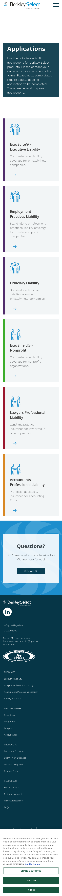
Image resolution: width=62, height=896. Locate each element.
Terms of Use (30, 829)
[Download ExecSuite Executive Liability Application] (28, 175)
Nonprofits (9, 721)
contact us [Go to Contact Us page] (31, 571)
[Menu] (56, 5)
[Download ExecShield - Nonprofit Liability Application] (28, 376)
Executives (9, 715)
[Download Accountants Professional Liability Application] (28, 510)
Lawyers (8, 728)
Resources (10, 781)
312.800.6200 (10, 630)
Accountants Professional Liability (21, 692)
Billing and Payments (14, 829)
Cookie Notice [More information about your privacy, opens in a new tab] (32, 866)
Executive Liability (13, 679)
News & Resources (13, 800)
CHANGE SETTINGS (13, 866)
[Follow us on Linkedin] (7, 612)
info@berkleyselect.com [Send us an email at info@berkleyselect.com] (16, 625)
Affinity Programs (12, 698)
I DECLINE (31, 882)
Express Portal (11, 771)
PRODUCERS (10, 744)
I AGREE (31, 891)
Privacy (41, 829)
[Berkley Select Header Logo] (22, 5)
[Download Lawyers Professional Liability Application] (28, 443)
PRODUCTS (9, 672)
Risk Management (13, 794)
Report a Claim (11, 787)
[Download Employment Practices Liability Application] (28, 246)
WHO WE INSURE (12, 708)
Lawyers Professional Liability (18, 685)
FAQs (6, 807)
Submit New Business (15, 758)
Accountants (10, 735)
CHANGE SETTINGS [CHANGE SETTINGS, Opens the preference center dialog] (31, 872)
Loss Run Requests (13, 764)
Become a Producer (14, 751)
